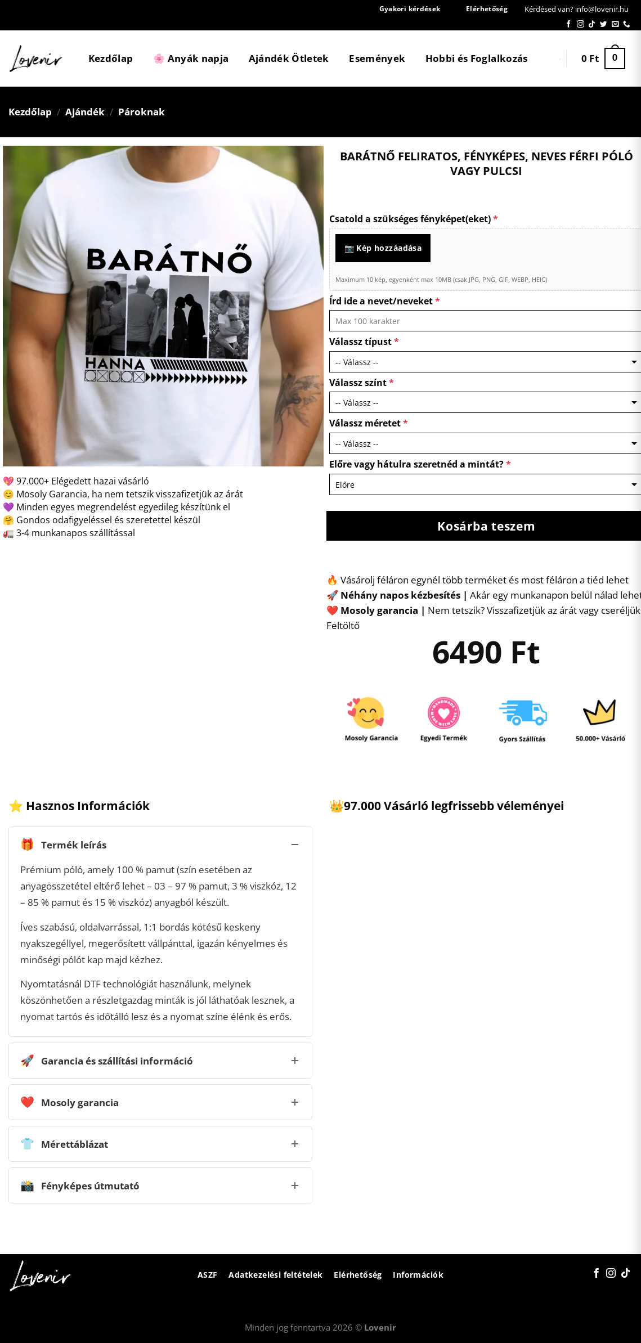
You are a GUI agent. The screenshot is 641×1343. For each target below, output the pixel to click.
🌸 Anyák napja (190, 58)
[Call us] (626, 24)
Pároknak (141, 111)
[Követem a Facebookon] (568, 24)
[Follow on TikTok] (591, 24)
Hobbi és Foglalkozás (476, 58)
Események (377, 58)
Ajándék (85, 111)
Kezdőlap (110, 58)
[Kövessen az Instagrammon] (580, 24)
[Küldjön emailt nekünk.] (615, 24)
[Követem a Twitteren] (603, 24)
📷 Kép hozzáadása (383, 247)
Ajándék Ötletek (289, 58)
